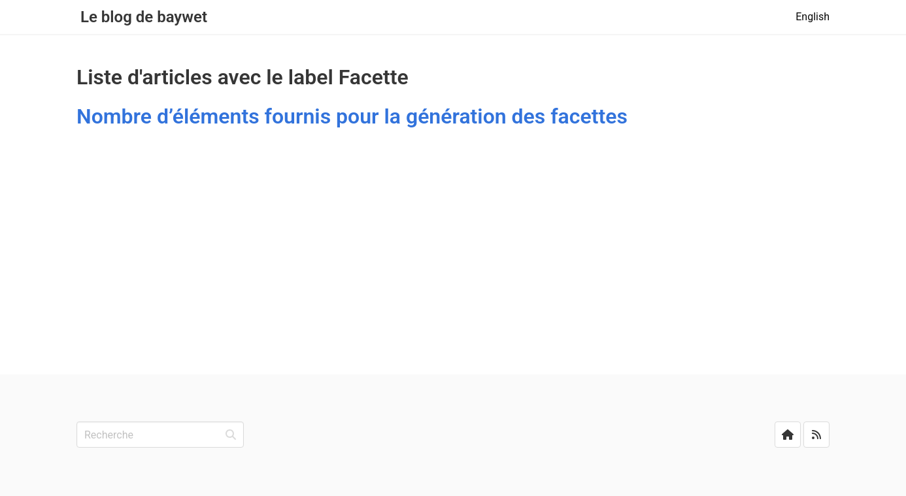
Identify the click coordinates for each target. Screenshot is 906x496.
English (813, 16)
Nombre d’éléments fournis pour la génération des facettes (352, 116)
